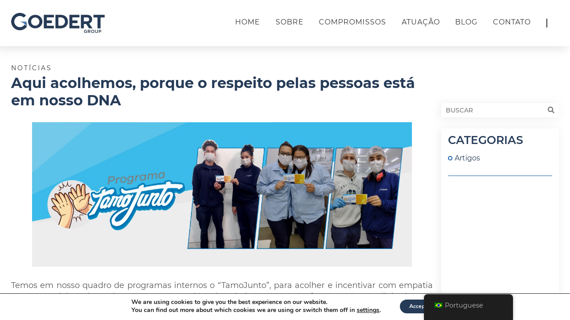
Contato (512, 22)
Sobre (290, 22)
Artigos (467, 158)
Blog (466, 22)
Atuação (421, 22)
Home (247, 22)
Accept (418, 306)
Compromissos (352, 22)
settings (363, 310)
